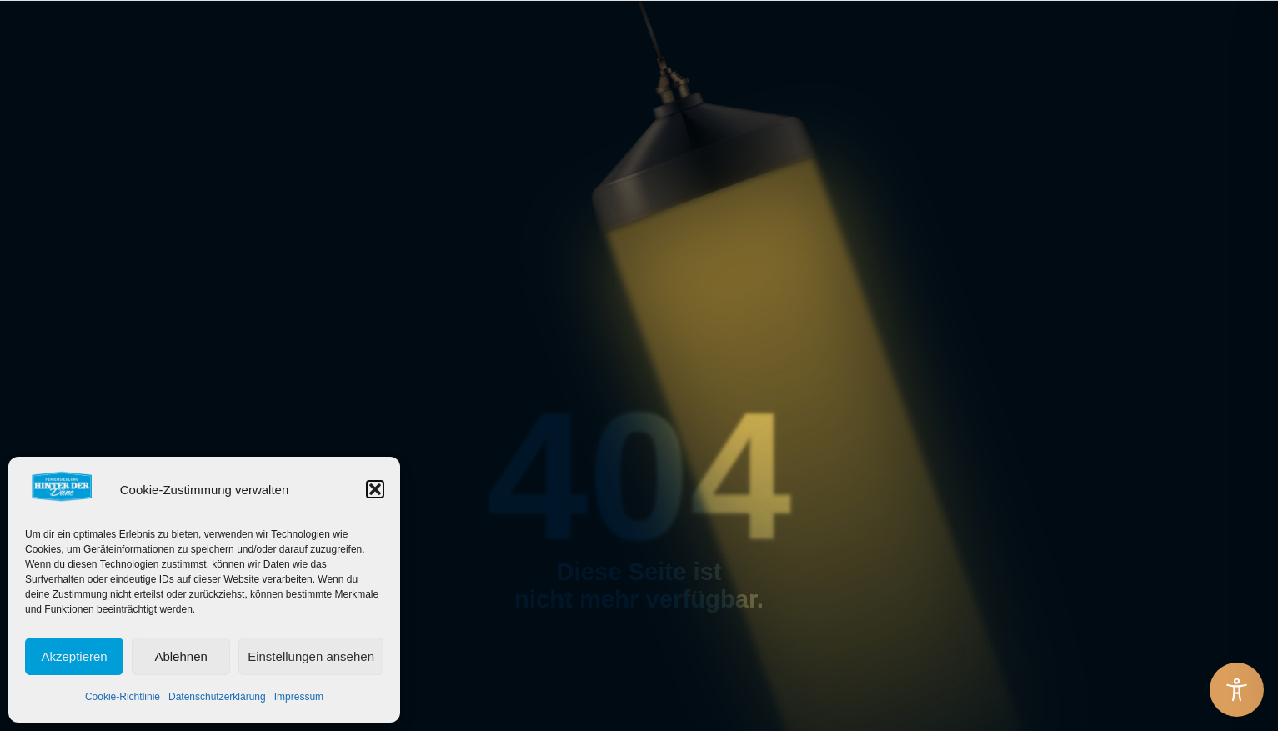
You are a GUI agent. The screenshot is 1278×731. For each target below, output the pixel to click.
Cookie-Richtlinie (122, 697)
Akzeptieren (74, 656)
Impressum (298, 697)
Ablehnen (180, 656)
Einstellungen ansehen (311, 656)
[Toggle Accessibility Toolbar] (1236, 689)
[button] (375, 489)
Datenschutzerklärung (217, 697)
